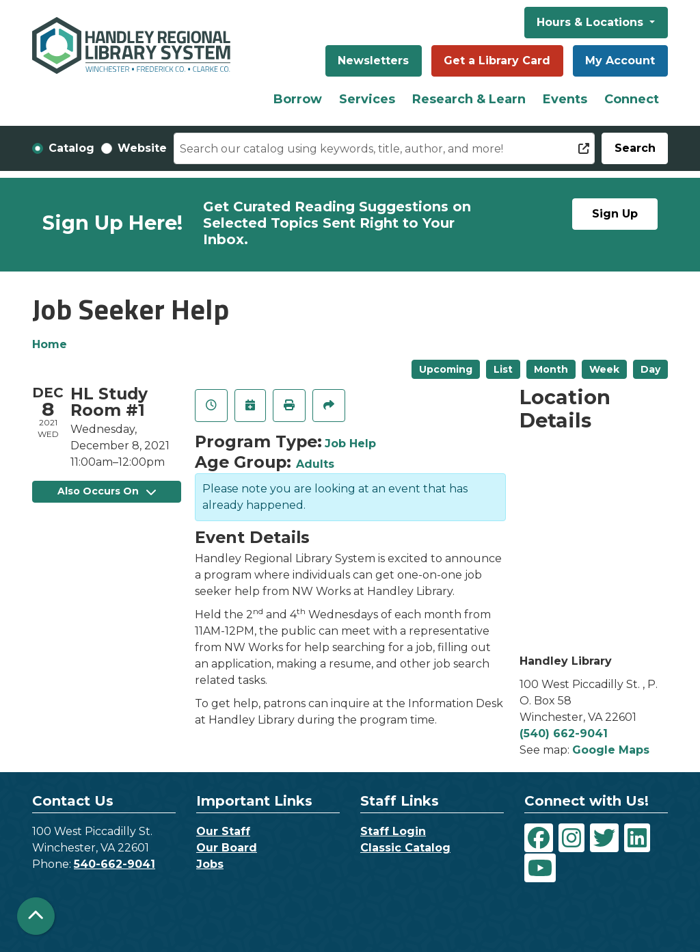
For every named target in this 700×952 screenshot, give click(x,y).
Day (650, 369)
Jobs (210, 864)
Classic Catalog (405, 847)
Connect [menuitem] (631, 99)
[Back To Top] (36, 916)
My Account (620, 60)
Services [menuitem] (367, 99)
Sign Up (615, 213)
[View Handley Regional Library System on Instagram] (571, 837)
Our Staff (223, 831)
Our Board (226, 847)
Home (49, 344)
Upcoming (445, 369)
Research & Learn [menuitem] (469, 99)
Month (551, 369)
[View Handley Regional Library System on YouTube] (540, 868)
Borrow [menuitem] (297, 99)
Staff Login (393, 831)
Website (142, 148)
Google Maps (610, 749)
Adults (315, 464)
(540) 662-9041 (564, 733)
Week (604, 369)
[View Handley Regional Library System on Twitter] (604, 837)
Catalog (71, 148)
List (503, 369)
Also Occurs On (106, 491)
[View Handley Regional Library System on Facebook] (538, 837)
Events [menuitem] (565, 99)
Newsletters (373, 60)
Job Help (350, 443)
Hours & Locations (592, 22)
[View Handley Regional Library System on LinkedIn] (637, 837)
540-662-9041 (114, 864)
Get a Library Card (497, 60)
